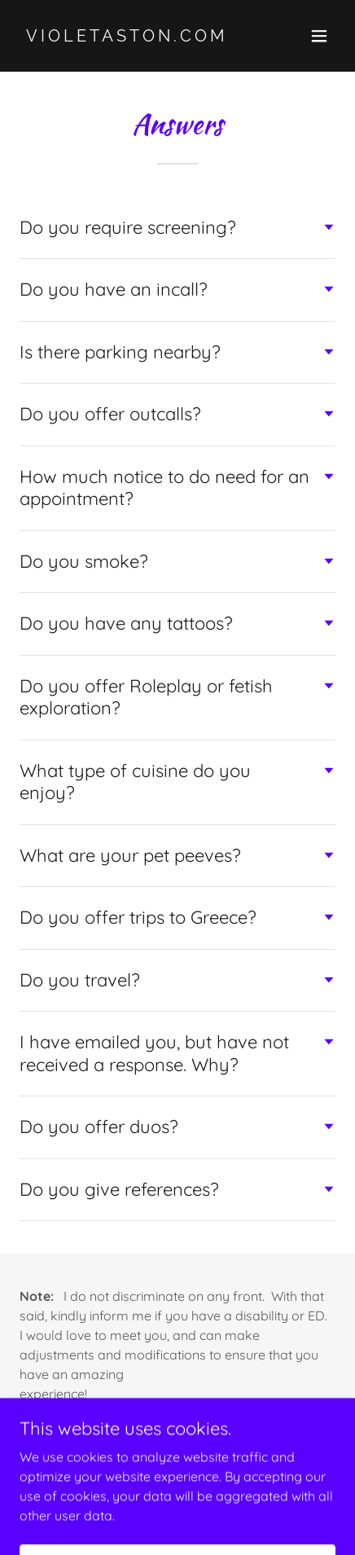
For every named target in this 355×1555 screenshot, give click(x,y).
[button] (319, 36)
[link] (130, 37)
